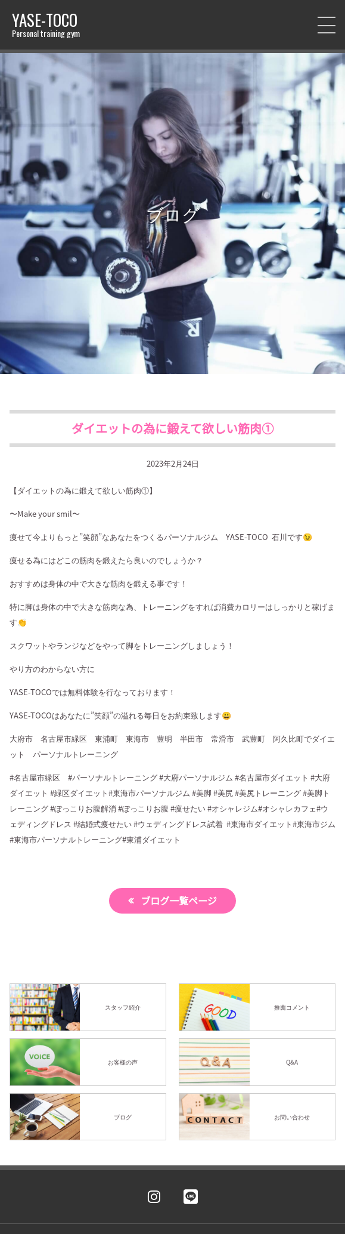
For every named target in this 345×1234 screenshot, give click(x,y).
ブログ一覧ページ (179, 900)
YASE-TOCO (46, 25)
